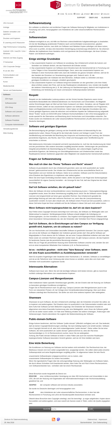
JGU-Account (8, 23)
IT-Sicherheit (8, 62)
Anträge (6, 27)
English (106, 14)
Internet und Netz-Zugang (13, 58)
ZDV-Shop (9, 107)
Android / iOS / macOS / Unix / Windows (14, 52)
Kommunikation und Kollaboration (10, 76)
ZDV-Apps (9, 99)
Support (81, 18)
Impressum (103, 419)
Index (78, 14)
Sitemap (87, 14)
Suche (70, 14)
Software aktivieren (12, 116)
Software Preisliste (12, 120)
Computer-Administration (14, 125)
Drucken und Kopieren (11, 38)
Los (91, 409)
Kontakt (96, 14)
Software (6, 94)
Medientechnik (8, 86)
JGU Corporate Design (11, 66)
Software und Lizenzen (13, 112)
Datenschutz (92, 419)
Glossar (105, 18)
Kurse (5, 82)
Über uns (93, 18)
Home (62, 14)
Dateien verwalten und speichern (11, 33)
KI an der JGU (8, 71)
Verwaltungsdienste (10, 129)
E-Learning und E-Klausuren (14, 43)
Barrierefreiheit (86, 422)
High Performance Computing (14, 47)
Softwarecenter (10, 103)
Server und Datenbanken (12, 90)
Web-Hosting (8, 133)
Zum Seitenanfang (100, 422)
